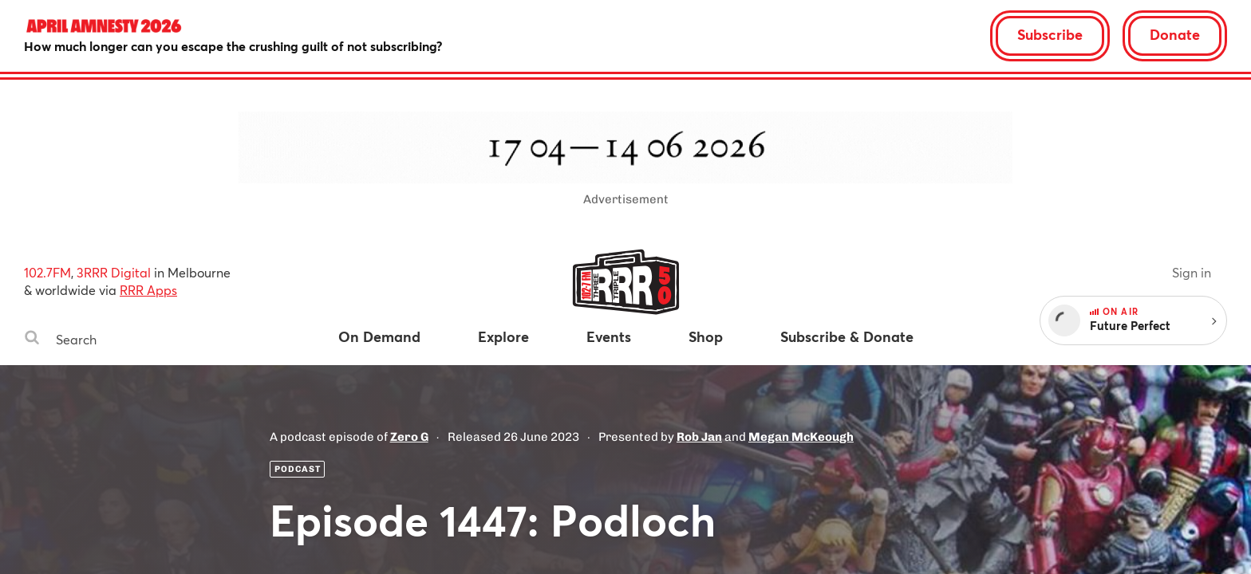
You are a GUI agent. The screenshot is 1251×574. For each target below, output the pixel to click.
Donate (1175, 34)
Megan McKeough (801, 437)
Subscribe (1050, 34)
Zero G (409, 437)
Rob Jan (699, 437)
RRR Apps (148, 289)
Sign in (1191, 272)
